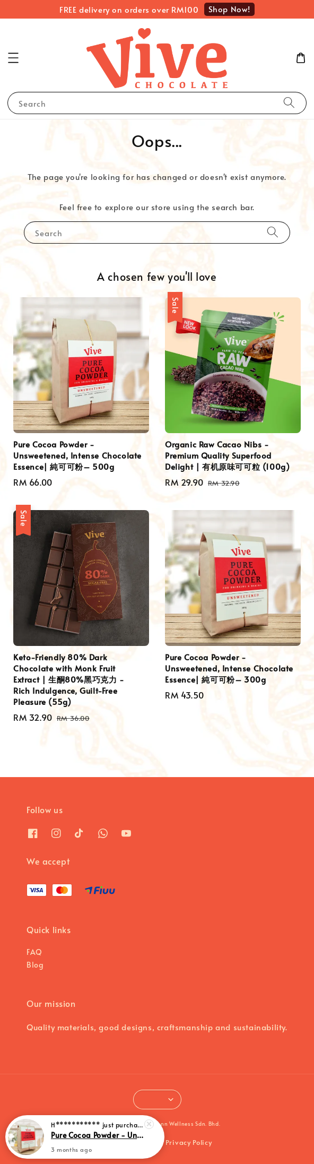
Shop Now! (229, 8)
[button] (13, 58)
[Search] (289, 102)
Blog (35, 965)
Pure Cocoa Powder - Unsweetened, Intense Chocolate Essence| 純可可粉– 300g (97, 1136)
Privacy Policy (188, 1142)
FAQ (34, 952)
